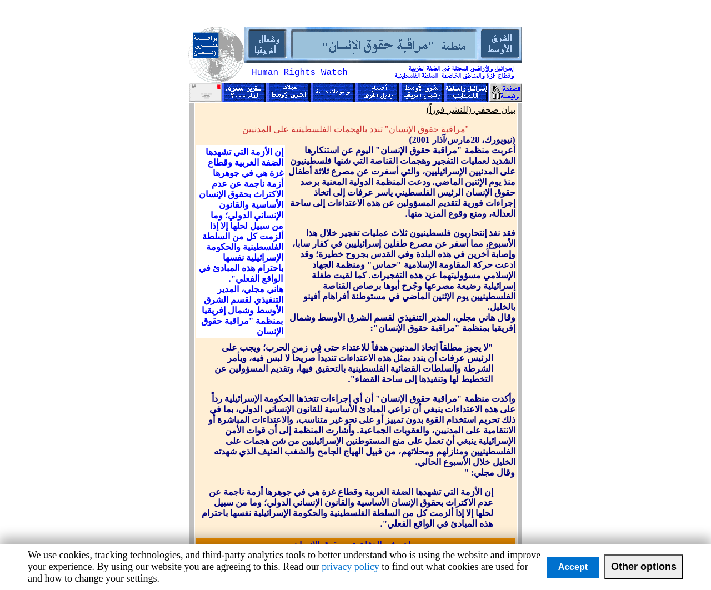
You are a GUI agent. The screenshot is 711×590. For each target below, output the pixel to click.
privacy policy (350, 566)
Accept (573, 567)
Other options (644, 566)
